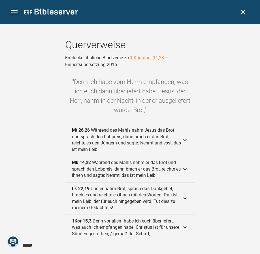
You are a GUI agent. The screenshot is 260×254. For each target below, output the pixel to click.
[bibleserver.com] (51, 13)
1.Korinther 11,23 (147, 57)
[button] (14, 12)
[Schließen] (243, 12)
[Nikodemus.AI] (13, 241)
